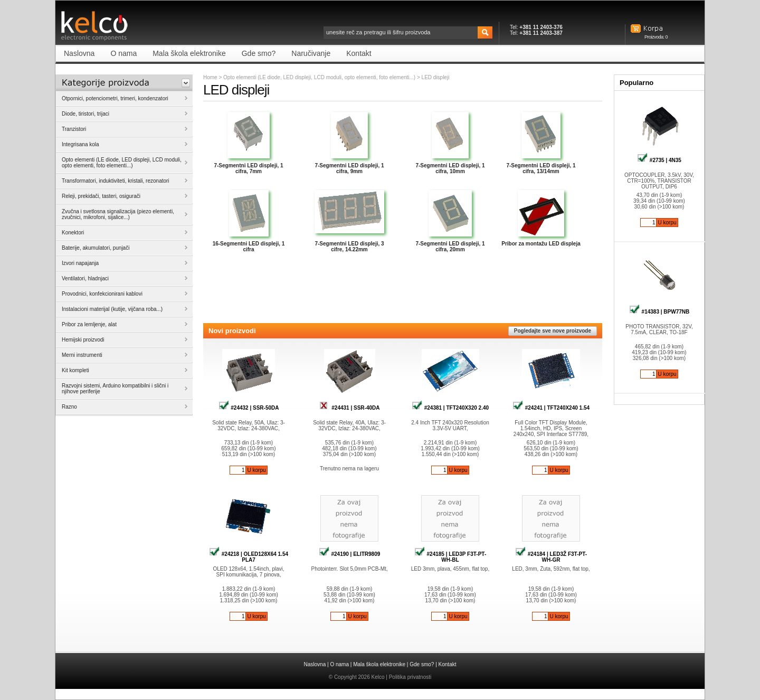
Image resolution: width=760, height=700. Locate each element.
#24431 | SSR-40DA (349, 408)
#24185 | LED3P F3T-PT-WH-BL (450, 557)
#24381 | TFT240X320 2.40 (450, 408)
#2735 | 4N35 (659, 160)
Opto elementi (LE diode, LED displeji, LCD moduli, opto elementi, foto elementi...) (319, 77)
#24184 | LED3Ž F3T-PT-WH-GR (551, 557)
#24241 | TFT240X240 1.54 (551, 408)
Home (210, 77)
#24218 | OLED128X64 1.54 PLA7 (248, 557)
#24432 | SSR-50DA (248, 408)
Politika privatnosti (410, 677)
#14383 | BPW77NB (659, 312)
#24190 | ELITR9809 (350, 554)
